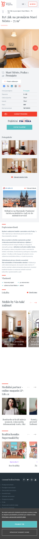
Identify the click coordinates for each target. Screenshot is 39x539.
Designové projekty (7, 499)
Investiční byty (6, 493)
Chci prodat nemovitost (9, 490)
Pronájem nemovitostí (8, 487)
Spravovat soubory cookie (19, 532)
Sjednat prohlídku (20, 114)
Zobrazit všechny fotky (19, 177)
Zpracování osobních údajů (10, 505)
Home (4, 11)
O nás (3, 502)
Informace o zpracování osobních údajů (14, 517)
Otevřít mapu (32, 292)
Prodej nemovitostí (7, 485)
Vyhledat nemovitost (8, 496)
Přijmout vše (19, 524)
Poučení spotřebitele (8, 508)
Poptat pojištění (19, 127)
